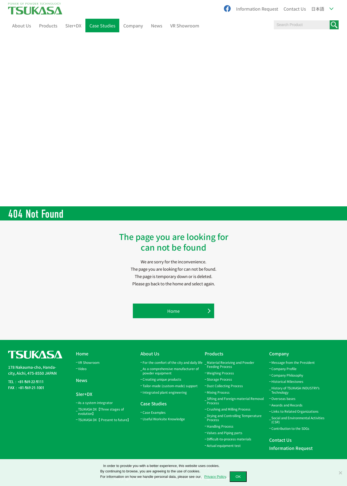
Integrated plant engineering (165, 392)
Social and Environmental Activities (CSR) (297, 419)
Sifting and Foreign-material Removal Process (235, 400)
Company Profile (284, 368)
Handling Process (220, 426)
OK (238, 477)
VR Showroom (184, 25)
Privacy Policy (215, 477)
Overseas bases (283, 398)
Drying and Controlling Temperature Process (234, 417)
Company (133, 25)
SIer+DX (73, 25)
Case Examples (154, 412)
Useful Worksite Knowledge (164, 418)
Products (48, 25)
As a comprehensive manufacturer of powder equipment (171, 370)
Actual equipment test (224, 445)
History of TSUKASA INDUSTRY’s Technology (295, 390)
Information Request (257, 8)
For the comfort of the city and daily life (173, 362)
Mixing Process (218, 392)
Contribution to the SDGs (290, 428)
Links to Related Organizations (295, 411)
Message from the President (293, 362)
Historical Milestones (287, 381)
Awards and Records (287, 405)
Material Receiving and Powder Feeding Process (230, 364)
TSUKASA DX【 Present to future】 (104, 419)
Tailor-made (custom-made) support (170, 385)
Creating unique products (162, 379)
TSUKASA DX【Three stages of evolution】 (101, 411)
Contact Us (295, 8)
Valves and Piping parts (224, 432)
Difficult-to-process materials (229, 439)
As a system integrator (95, 402)
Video (82, 368)
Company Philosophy (287, 375)
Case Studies (102, 25)
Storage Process (219, 379)
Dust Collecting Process (225, 385)
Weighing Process (220, 373)
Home (173, 311)
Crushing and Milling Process (228, 409)
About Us (21, 25)
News (156, 25)
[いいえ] (340, 472)
